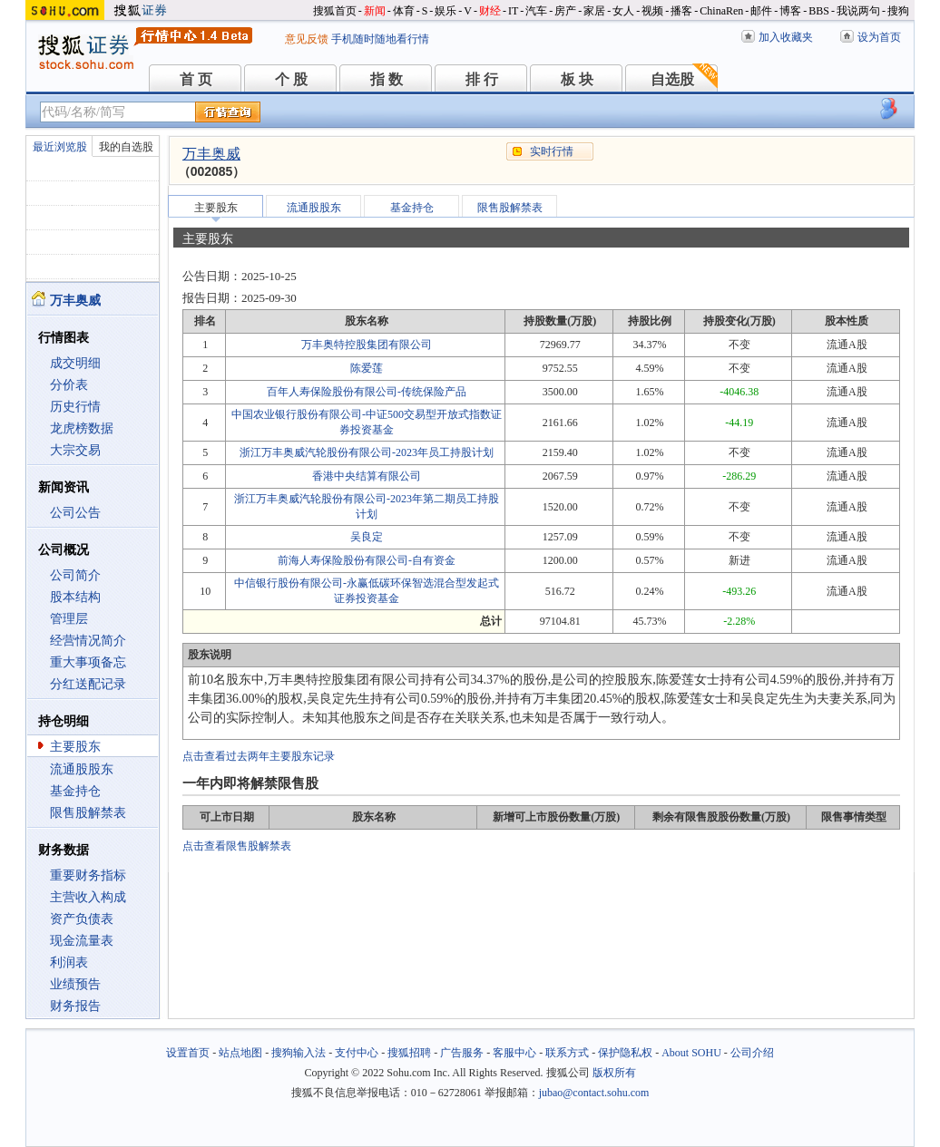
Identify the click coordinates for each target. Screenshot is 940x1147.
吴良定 (366, 536)
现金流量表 (81, 941)
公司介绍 (752, 1052)
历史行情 (75, 406)
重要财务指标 (88, 875)
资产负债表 (81, 919)
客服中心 (514, 1052)
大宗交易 (75, 450)
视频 (652, 11)
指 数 (386, 79)
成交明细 (75, 363)
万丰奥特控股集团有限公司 (366, 344)
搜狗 (898, 11)
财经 (490, 11)
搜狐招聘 (409, 1052)
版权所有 (614, 1072)
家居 (594, 11)
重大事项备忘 (88, 662)
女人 (623, 11)
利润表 (69, 962)
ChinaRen (721, 11)
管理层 (69, 619)
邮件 (761, 11)
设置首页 (188, 1052)
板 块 (577, 79)
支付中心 (356, 1052)
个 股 (291, 79)
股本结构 (75, 597)
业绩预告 (75, 984)
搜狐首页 (335, 11)
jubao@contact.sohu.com (594, 1092)
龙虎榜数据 (81, 428)
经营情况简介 (88, 640)
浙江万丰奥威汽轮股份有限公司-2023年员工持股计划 (367, 452)
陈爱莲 (366, 368)
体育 (404, 11)
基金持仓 (75, 791)
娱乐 (445, 11)
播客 (681, 11)
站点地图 (240, 1052)
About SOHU (691, 1052)
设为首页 (879, 37)
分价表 (69, 385)
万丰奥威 (211, 153)
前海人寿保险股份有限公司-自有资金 (366, 560)
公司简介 (75, 575)
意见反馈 (306, 39)
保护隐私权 (625, 1052)
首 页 (196, 79)
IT (513, 11)
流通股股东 (81, 769)
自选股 (672, 79)
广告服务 (462, 1052)
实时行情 (551, 151)
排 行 (481, 79)
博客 (790, 11)
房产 (565, 11)
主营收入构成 (88, 897)
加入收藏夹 (786, 37)
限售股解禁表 (88, 813)
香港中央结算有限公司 (366, 476)
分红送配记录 (88, 684)
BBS (818, 11)
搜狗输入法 (298, 1052)
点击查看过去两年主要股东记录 (258, 756)
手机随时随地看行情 (380, 39)
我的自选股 (126, 147)
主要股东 (75, 746)
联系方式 (567, 1052)
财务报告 (75, 1006)
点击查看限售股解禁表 (236, 846)
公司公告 (75, 513)
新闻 (375, 11)
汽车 (536, 11)
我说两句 (858, 11)
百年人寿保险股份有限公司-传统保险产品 (366, 391)
